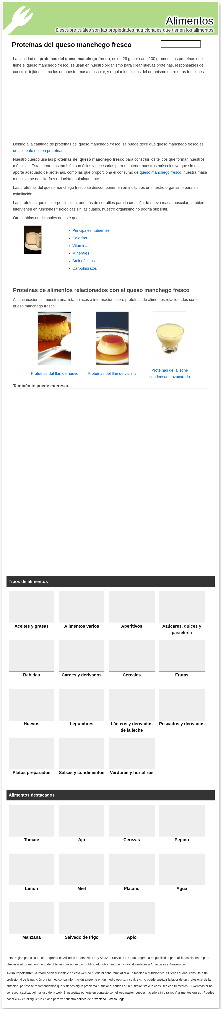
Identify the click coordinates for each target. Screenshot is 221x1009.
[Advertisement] (110, 107)
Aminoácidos (83, 261)
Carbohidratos (84, 268)
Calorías (79, 238)
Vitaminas (80, 245)
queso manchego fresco (160, 172)
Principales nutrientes (91, 230)
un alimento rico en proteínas (38, 151)
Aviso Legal (117, 999)
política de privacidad (91, 999)
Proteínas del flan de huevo (54, 373)
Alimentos (189, 21)
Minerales (80, 253)
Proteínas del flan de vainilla (112, 373)
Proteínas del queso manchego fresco (72, 44)
